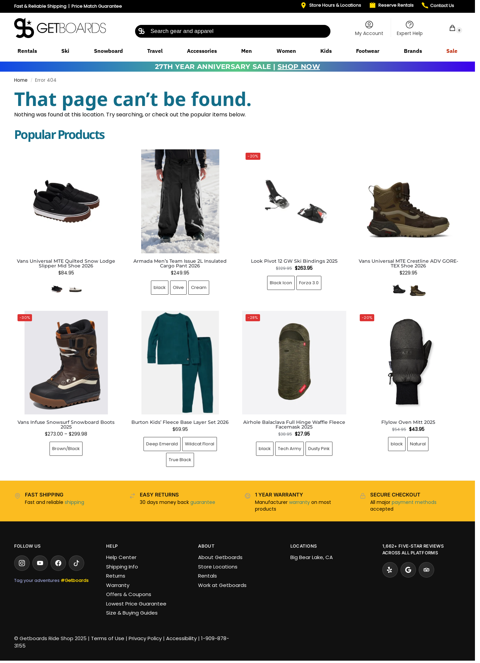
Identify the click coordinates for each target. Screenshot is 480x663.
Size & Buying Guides (132, 612)
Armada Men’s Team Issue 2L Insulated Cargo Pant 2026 (180, 263)
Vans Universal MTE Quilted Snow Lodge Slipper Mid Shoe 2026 (66, 263)
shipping (74, 502)
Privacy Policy (145, 638)
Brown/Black (66, 448)
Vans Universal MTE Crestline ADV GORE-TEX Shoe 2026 (408, 263)
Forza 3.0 (309, 283)
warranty (299, 502)
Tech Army (289, 448)
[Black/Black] (399, 289)
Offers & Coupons (128, 594)
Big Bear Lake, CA (311, 557)
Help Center (121, 557)
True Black (180, 459)
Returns (115, 575)
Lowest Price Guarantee (136, 603)
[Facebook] (58, 563)
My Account (369, 28)
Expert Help (410, 28)
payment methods (414, 502)
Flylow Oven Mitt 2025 (408, 422)
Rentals (207, 575)
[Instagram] (22, 563)
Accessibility (181, 638)
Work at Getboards (222, 585)
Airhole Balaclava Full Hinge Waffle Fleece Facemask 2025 (294, 424)
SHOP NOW (299, 67)
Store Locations (217, 566)
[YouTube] (40, 563)
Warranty (117, 585)
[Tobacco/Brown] (417, 289)
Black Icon (281, 283)
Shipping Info (122, 566)
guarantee (202, 502)
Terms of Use (107, 638)
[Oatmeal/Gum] (75, 289)
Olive (178, 287)
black (160, 287)
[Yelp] (390, 570)
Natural (418, 444)
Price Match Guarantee (96, 6)
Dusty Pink (319, 448)
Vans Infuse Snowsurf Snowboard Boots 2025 (66, 424)
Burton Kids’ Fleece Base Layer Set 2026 (180, 422)
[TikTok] (76, 563)
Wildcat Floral (199, 444)
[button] (448, 28)
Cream (198, 287)
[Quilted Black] (57, 289)
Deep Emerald (162, 444)
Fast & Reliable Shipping (40, 6)
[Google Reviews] (408, 570)
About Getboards (220, 557)
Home (21, 80)
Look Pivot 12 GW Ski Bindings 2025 (294, 261)
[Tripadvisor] (426, 570)
